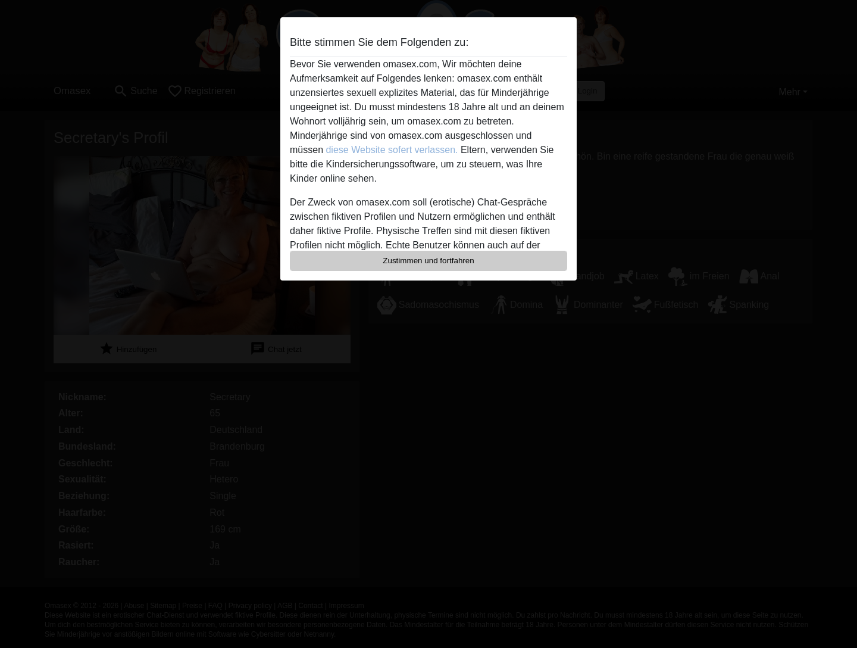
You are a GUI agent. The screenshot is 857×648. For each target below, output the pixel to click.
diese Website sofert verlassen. (392, 150)
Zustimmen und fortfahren (428, 260)
